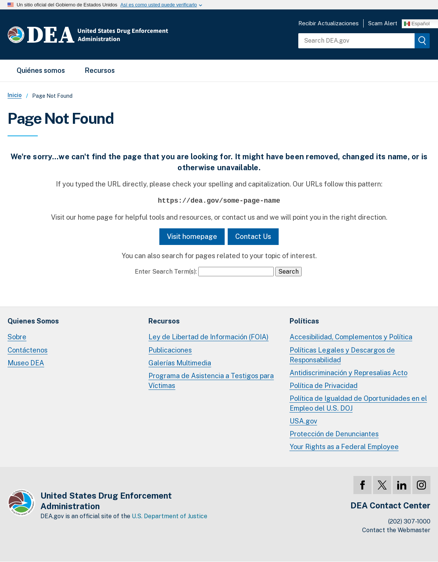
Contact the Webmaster (396, 530)
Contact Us (253, 236)
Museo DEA (26, 363)
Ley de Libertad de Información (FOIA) (208, 337)
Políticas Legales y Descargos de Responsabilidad (342, 355)
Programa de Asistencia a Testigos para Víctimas (211, 381)
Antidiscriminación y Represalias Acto (348, 373)
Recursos (100, 70)
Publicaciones (170, 350)
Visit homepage (192, 236)
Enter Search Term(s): (166, 271)
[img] (422, 40)
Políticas (304, 321)
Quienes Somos (33, 321)
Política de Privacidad (324, 386)
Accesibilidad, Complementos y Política (351, 337)
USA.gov (303, 421)
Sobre (17, 337)
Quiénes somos (41, 70)
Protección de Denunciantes (334, 434)
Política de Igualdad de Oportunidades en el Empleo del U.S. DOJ (358, 403)
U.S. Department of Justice (169, 516)
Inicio (15, 95)
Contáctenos (28, 350)
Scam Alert (382, 23)
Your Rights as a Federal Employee (344, 447)
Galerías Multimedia (179, 363)
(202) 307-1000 (409, 521)
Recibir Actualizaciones (328, 23)
